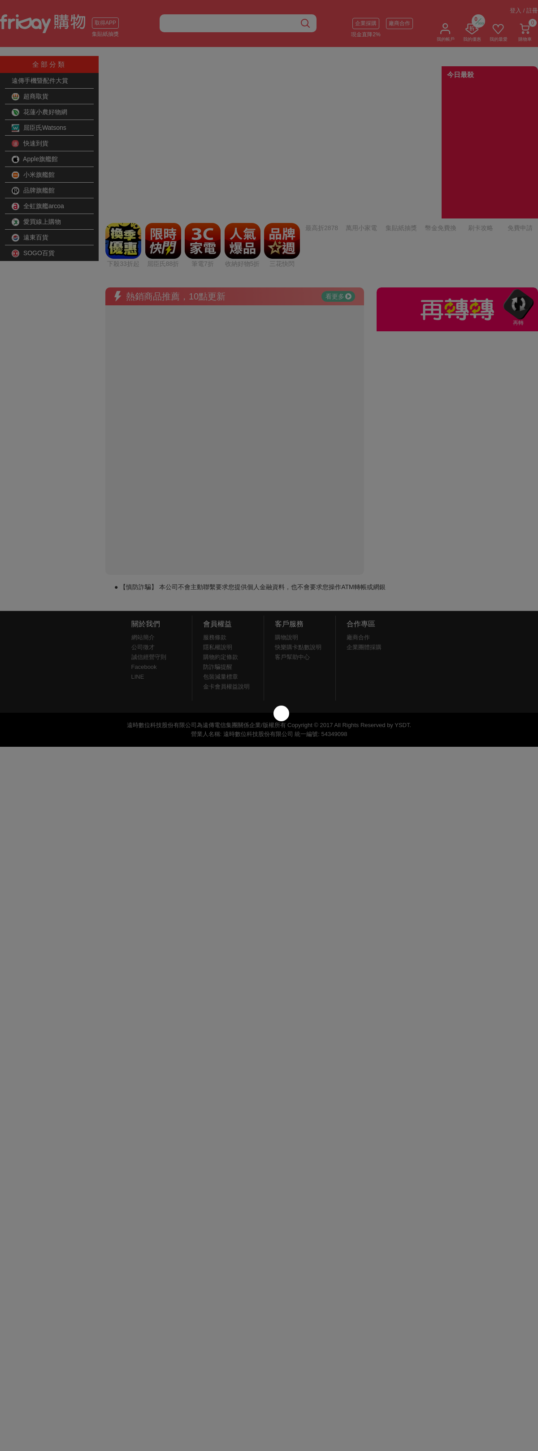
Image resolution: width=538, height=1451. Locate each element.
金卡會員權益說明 (226, 611)
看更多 (338, 221)
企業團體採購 (364, 572)
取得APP (105, 23)
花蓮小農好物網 (39, 112)
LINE (137, 602)
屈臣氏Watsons (39, 128)
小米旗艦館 (33, 175)
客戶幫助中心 (292, 582)
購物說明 (286, 562)
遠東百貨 (30, 238)
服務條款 (214, 562)
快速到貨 (30, 144)
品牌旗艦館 (33, 191)
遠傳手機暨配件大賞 (40, 80)
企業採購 (366, 23)
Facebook (144, 592)
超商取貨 (30, 97)
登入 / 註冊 (524, 10)
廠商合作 (399, 23)
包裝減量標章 (220, 602)
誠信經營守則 (148, 582)
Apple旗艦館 (35, 159)
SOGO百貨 (33, 253)
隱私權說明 (217, 572)
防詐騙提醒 (217, 592)
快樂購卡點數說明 (298, 572)
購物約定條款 (220, 582)
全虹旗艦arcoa (38, 206)
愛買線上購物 (36, 222)
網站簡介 (143, 562)
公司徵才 (143, 572)
